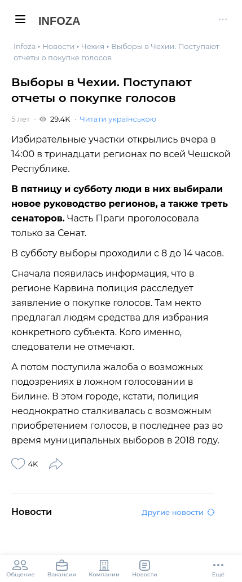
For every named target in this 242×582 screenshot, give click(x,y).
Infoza (59, 21)
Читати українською (118, 118)
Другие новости (178, 512)
